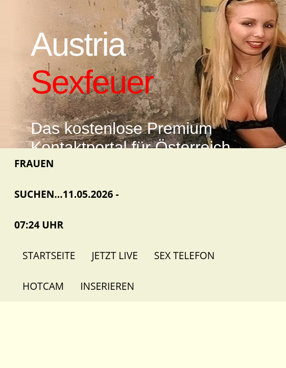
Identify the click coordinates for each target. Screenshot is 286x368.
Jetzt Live (114, 255)
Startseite (48, 255)
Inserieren (107, 286)
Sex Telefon (184, 255)
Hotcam (43, 286)
